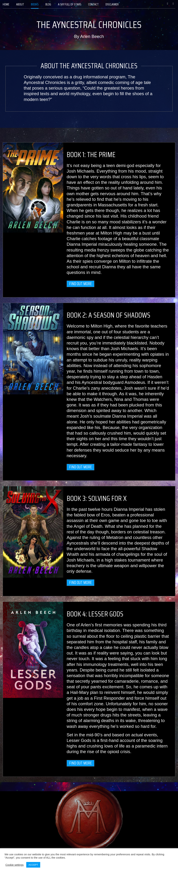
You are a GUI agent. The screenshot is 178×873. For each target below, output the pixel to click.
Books (35, 4)
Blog (48, 4)
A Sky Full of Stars (69, 4)
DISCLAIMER (112, 4)
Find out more (80, 284)
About (20, 4)
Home (6, 4)
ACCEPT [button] (33, 864)
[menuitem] (6, 4)
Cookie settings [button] (14, 864)
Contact (93, 4)
